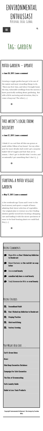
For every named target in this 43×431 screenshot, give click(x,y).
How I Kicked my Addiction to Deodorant (23, 311)
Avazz (6, 359)
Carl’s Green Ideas (11, 352)
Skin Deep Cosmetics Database (15, 365)
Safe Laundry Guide (11, 384)
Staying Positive (14, 317)
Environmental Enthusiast (21, 12)
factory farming (14, 327)
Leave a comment (21, 73)
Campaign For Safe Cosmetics (15, 371)
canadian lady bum (15, 276)
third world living (14, 322)
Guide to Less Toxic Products (15, 390)
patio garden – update (17, 65)
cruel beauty (18, 271)
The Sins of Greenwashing (13, 377)
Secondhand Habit (15, 306)
